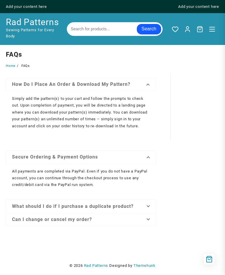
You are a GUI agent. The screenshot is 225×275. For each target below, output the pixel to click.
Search (149, 28)
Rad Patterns (32, 22)
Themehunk (145, 265)
